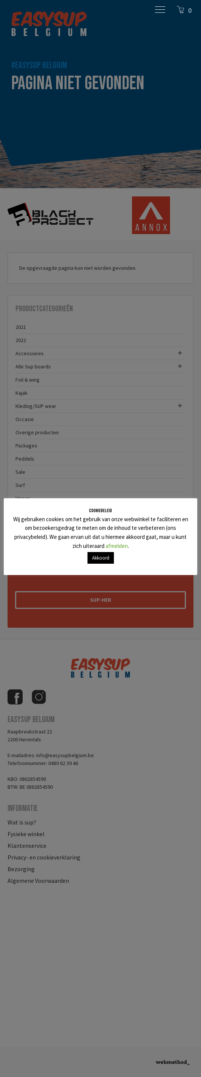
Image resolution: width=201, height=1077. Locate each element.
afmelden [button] (117, 545)
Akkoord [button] (100, 558)
